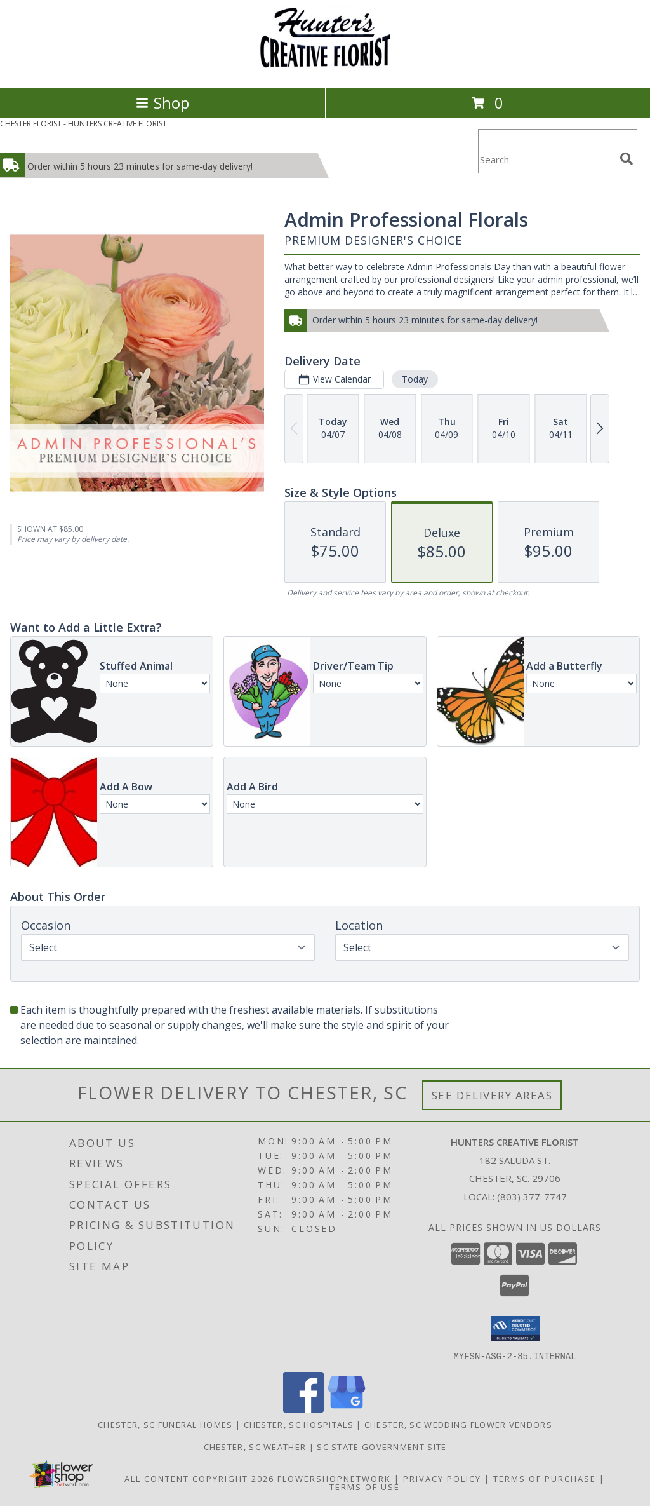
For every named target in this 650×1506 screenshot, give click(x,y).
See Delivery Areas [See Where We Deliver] (492, 1095)
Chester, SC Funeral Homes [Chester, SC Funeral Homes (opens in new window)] (165, 1424)
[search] (626, 159)
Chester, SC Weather (255, 1446)
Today (415, 379)
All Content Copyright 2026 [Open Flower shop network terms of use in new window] (199, 1478)
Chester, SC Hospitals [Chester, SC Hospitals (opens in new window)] (299, 1424)
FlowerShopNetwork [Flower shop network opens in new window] (334, 1478)
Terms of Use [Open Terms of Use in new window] (364, 1486)
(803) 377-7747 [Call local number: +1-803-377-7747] (532, 1196)
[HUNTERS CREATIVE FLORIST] (325, 69)
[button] (515, 1328)
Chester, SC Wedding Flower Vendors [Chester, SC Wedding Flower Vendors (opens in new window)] (458, 1424)
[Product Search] (546, 159)
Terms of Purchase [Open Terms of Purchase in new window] (544, 1478)
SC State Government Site (381, 1446)
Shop (162, 102)
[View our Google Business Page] (346, 1408)
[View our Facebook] (303, 1408)
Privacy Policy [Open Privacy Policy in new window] (442, 1478)
